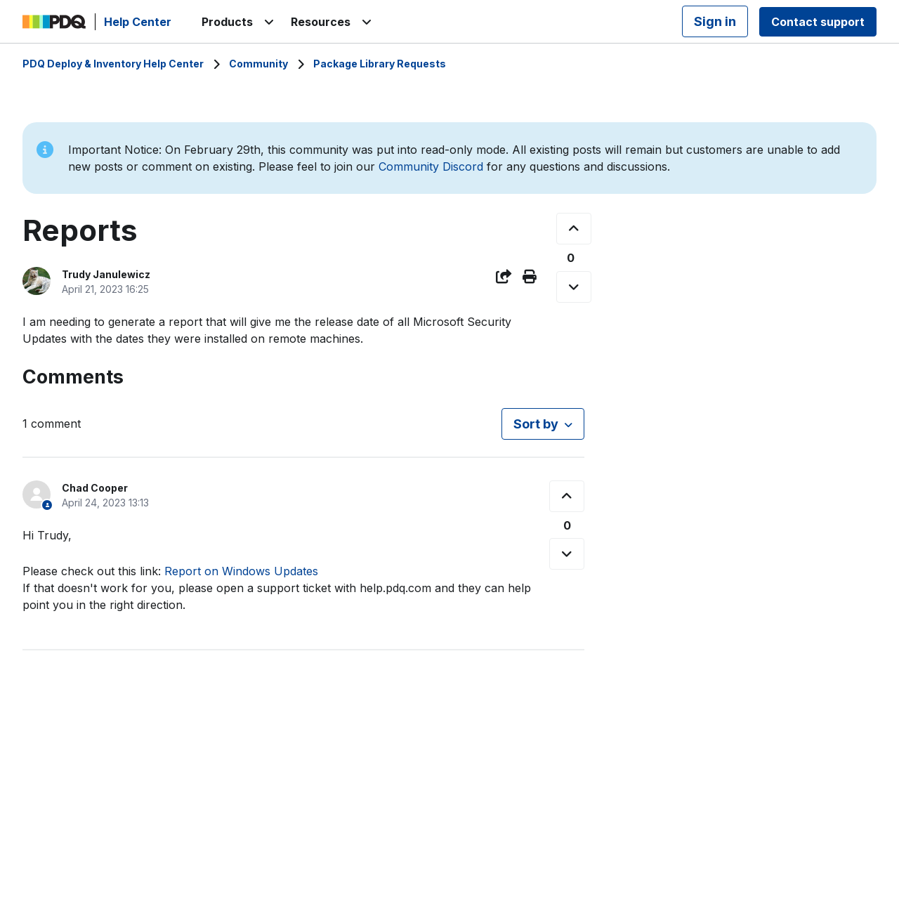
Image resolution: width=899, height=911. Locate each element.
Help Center (137, 22)
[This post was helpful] (573, 228)
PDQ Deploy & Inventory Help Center (113, 64)
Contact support (818, 22)
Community (258, 64)
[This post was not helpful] (573, 287)
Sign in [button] (715, 21)
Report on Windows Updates (241, 571)
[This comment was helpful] (566, 496)
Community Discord (431, 166)
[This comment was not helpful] (566, 554)
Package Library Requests (379, 64)
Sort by (535, 424)
